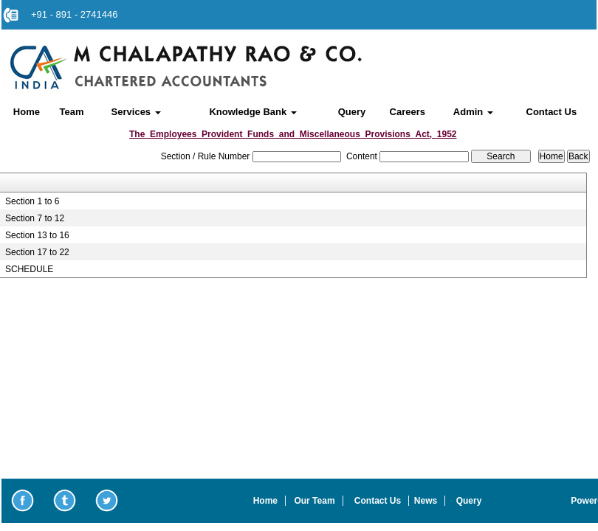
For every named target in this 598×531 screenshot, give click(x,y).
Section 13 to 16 (37, 235)
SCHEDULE (29, 269)
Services (136, 111)
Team (72, 111)
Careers (407, 111)
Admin (473, 111)
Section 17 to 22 (37, 252)
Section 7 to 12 (34, 218)
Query (352, 111)
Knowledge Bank (252, 111)
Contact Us (551, 111)
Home (26, 111)
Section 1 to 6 (32, 201)
